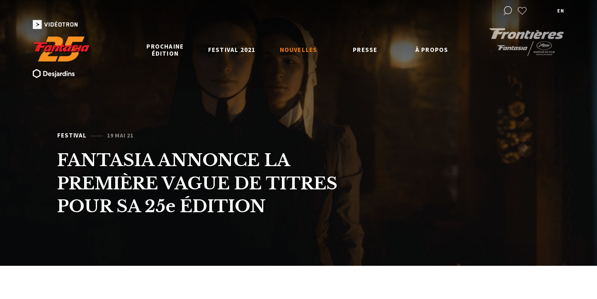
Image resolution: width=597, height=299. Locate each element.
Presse (365, 50)
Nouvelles (299, 50)
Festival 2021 (232, 50)
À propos (432, 50)
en (560, 10)
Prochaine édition (165, 49)
